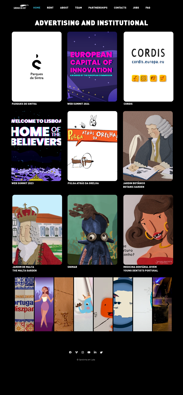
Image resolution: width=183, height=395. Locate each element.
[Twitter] (101, 352)
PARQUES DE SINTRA (24, 103)
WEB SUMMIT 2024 (78, 103)
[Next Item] (167, 304)
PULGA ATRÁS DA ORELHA (83, 183)
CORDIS (128, 103)
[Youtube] (88, 352)
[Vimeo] (76, 352)
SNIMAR (72, 266)
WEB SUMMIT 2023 (23, 183)
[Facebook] (70, 352)
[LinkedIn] (95, 352)
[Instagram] (82, 352)
